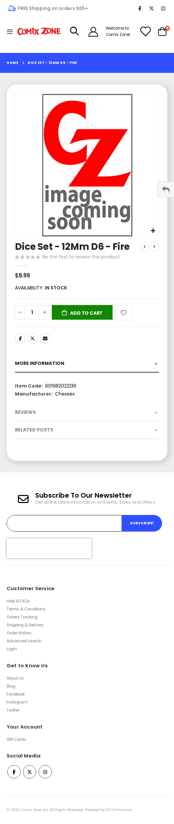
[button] (153, 231)
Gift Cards (16, 739)
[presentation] (49, 548)
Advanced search (24, 641)
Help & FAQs (18, 601)
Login (12, 649)
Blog (11, 686)
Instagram (17, 702)
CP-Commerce (119, 809)
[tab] (87, 364)
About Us (15, 678)
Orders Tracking (22, 617)
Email (45, 338)
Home (12, 62)
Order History (19, 633)
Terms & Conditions (26, 609)
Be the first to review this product (81, 256)
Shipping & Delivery (25, 625)
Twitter (32, 338)
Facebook (20, 338)
